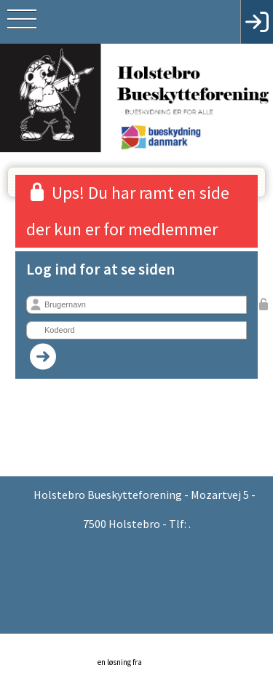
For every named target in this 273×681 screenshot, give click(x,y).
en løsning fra (140, 654)
